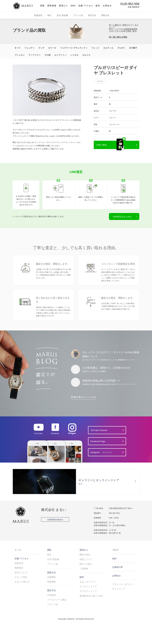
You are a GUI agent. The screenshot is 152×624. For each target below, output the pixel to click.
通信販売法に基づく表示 (91, 595)
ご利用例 (84, 568)
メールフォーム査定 (56, 599)
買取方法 (105, 15)
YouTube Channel (98, 430)
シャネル (74, 54)
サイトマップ (118, 588)
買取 (42, 5)
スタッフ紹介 (21, 576)
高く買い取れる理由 (118, 36)
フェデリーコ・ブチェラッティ (74, 47)
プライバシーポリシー (123, 584)
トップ (18, 549)
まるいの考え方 (22, 581)
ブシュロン (20, 54)
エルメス (86, 54)
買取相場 (51, 5)
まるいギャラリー (88, 581)
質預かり (63, 5)
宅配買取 (51, 581)
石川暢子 (133, 47)
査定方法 (92, 15)
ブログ (115, 549)
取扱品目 (38, 15)
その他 (47, 54)
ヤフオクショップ (88, 591)
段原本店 (19, 563)
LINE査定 (51, 594)
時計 (50, 15)
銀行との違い (86, 563)
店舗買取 (51, 576)
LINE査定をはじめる (122, 216)
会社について (21, 572)
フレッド (95, 47)
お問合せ (107, 5)
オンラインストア (88, 586)
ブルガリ (121, 47)
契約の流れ (85, 554)
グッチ (41, 47)
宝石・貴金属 (62, 15)
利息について (86, 559)
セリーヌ (52, 47)
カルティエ (108, 47)
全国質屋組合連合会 (55, 519)
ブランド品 (78, 15)
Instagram (101, 452)
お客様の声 (117, 567)
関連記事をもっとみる (83, 397)
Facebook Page (97, 441)
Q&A (73, 5)
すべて (18, 47)
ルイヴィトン (60, 54)
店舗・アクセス (85, 5)
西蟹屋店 (19, 567)
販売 (98, 5)
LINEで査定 (101, 144)
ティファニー (35, 54)
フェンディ (29, 47)
